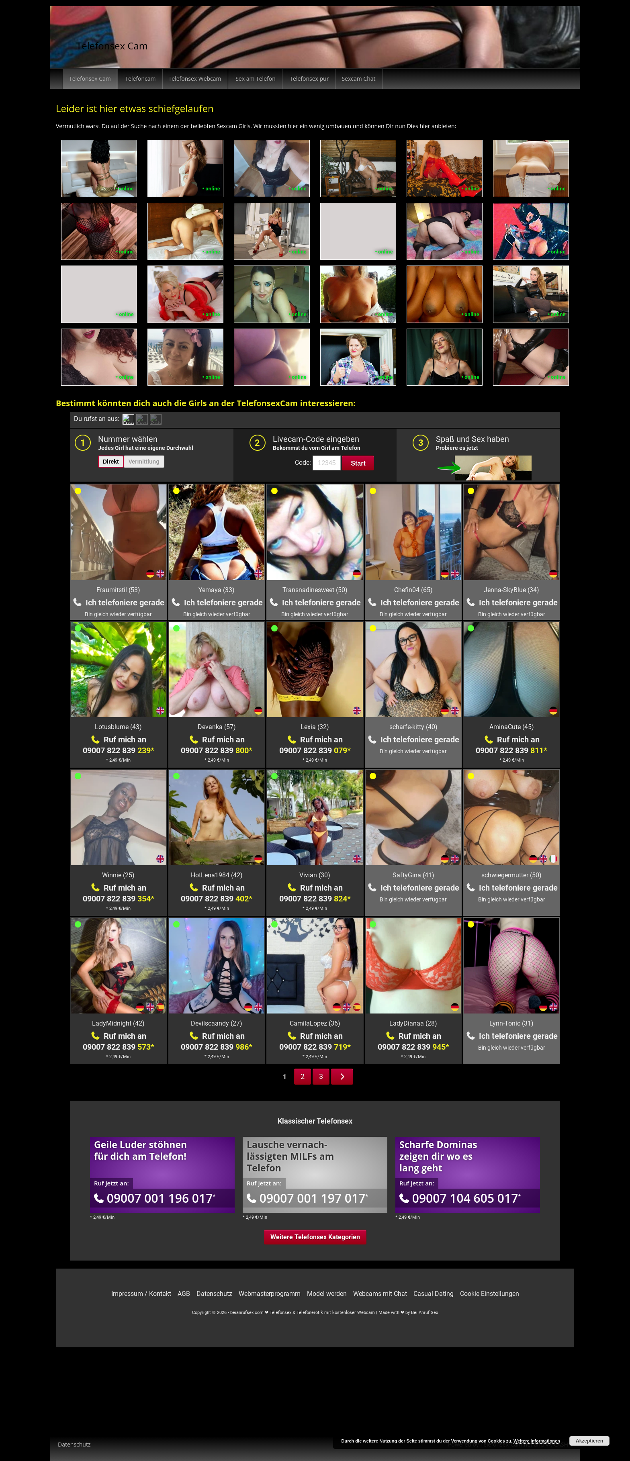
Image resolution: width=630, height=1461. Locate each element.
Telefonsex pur (308, 78)
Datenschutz (74, 1444)
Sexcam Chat (358, 78)
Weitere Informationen (536, 1441)
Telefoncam (140, 78)
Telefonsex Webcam (195, 78)
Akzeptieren (589, 1441)
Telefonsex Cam (112, 45)
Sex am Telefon (255, 78)
